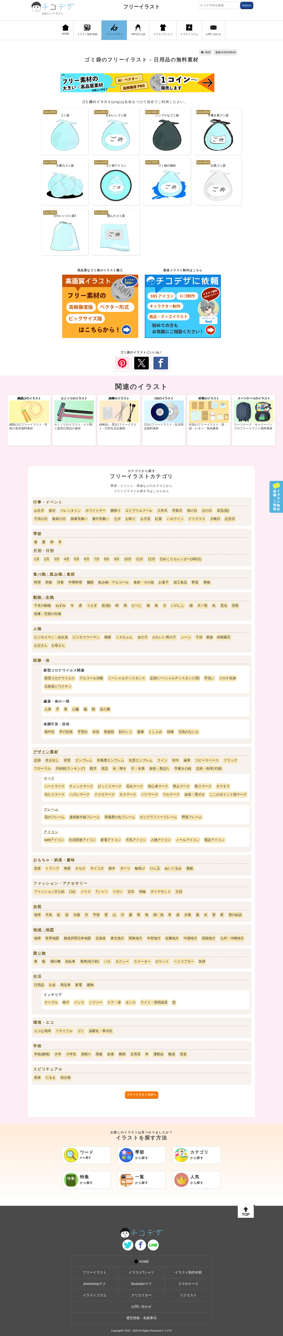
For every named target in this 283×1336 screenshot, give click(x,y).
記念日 (230, 519)
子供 (199, 637)
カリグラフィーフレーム (158, 817)
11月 (139, 559)
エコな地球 (42, 1031)
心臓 (75, 709)
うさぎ (92, 605)
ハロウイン (175, 519)
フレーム (51, 809)
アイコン (51, 832)
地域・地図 (43, 930)
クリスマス (196, 519)
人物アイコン (161, 840)
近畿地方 (172, 938)
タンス (131, 1002)
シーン (186, 637)
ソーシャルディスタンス (126, 678)
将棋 (67, 868)
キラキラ (223, 786)
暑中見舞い (100, 519)
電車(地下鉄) (89, 961)
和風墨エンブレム (110, 760)
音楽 (37, 868)
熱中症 (49, 732)
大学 (58, 1054)
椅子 (66, 1002)
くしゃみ (155, 732)
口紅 (72, 891)
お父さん (41, 645)
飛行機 (55, 961)
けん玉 (155, 868)
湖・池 (158, 915)
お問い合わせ (213, 30)
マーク (49, 778)
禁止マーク (181, 786)
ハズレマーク (79, 794)
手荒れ (83, 732)
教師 (122, 1054)
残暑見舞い (79, 519)
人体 (47, 709)
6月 (86, 559)
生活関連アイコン (82, 840)
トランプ (52, 868)
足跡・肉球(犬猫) (209, 768)
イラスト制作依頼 (87, 30)
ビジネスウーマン (86, 637)
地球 (37, 915)
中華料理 (75, 582)
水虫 (95, 732)
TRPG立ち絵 (138, 30)
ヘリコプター (184, 961)
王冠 (178, 891)
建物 (90, 985)
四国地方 (208, 938)
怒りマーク (203, 786)
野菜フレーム (192, 817)
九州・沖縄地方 (232, 938)
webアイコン (54, 840)
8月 (106, 559)
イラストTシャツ (162, 30)
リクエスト (188, 1295)
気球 (202, 961)
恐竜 (235, 605)
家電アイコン (111, 840)
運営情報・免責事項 (141, 1318)
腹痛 (140, 732)
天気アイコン (136, 840)
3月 (56, 559)
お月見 (145, 519)
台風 (187, 915)
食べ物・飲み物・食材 (54, 574)
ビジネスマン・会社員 (51, 637)
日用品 (39, 985)
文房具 (135, 1054)
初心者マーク (158, 786)
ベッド (79, 1002)
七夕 (117, 519)
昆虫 (223, 605)
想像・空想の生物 (47, 614)
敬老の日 (59, 519)
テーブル (51, 1002)
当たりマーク (54, 794)
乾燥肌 (109, 732)
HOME (65, 29)
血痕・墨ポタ (195, 794)
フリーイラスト (141, 6)
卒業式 (177, 510)
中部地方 (154, 938)
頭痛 (170, 732)
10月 (127, 559)
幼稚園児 (223, 637)
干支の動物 (42, 605)
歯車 (187, 760)
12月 (151, 559)
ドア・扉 (114, 1002)
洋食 (60, 582)
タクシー (122, 961)
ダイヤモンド (160, 891)
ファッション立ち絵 (49, 891)
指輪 (142, 891)
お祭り (130, 519)
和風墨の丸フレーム (120, 817)
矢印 (175, 760)
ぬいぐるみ (173, 868)
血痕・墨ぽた (159, 768)
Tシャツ (102, 891)
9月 (116, 559)
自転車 (70, 961)
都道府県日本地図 (77, 938)
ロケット (162, 961)
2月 (46, 559)
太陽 (76, 915)
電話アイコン (214, 840)
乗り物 (39, 953)
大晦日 (215, 519)
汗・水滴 (138, 768)
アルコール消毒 (91, 678)
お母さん (58, 645)
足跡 (37, 760)
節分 (52, 510)
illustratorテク (141, 1284)
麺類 (90, 582)
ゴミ (80, 1031)
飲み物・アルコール (113, 582)
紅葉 (158, 519)
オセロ (80, 868)
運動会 (158, 1054)
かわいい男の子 (164, 637)
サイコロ (97, 868)
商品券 (65, 985)
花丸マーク (134, 786)
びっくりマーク (110, 786)
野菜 (195, 582)
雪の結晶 (235, 915)
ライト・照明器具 (154, 1002)
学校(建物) (42, 1054)
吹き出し (52, 760)
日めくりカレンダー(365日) (180, 559)
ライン (162, 760)
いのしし (178, 605)
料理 (37, 582)
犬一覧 (202, 605)
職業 (107, 637)
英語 (104, 768)
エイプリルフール (138, 510)
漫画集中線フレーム (84, 817)
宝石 (130, 891)
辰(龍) (106, 605)
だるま (50, 1077)
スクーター (142, 961)
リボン (118, 891)
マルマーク (171, 794)
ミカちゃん (124, 637)
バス (107, 961)
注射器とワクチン (57, 686)
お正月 (39, 510)
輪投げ (140, 868)
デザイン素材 (45, 752)
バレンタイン (70, 510)
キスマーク (127, 794)
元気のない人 (188, 732)
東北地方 (117, 938)
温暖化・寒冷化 (100, 1031)
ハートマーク (54, 786)
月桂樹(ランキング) (70, 768)
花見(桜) (223, 510)
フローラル (42, 768)
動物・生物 (43, 597)
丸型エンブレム (140, 760)
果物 (206, 582)
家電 (78, 985)
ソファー (96, 1002)
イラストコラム (189, 30)
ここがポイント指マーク (228, 794)
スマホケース (188, 1284)
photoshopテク (94, 1284)
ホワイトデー (95, 510)
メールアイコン (188, 840)
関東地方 (135, 938)
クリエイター (141, 1295)
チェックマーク (81, 786)
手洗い (209, 678)
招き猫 (65, 1077)
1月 (36, 559)
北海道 (101, 938)
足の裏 (105, 709)
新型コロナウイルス (59, 678)
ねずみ (61, 605)
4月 (66, 559)
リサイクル (64, 1031)
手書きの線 (182, 768)
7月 (96, 559)
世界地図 (52, 938)
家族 (209, 637)
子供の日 (41, 519)
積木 (111, 868)
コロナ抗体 (227, 678)
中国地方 (190, 938)
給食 (110, 1054)
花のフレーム (54, 817)
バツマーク (149, 794)
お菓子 (164, 582)
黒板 (99, 1054)
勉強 (171, 1054)
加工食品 (180, 582)
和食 (48, 582)
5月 (76, 559)
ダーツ (125, 868)
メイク (86, 891)
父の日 (207, 510)
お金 (52, 985)
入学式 (162, 510)
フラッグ (230, 760)
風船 (189, 868)
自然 (37, 907)
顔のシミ (125, 732)
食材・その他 (144, 582)
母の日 (192, 510)
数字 (93, 768)
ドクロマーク (104, 794)
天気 (48, 915)
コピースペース (207, 760)
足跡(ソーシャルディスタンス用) (175, 678)
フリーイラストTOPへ (141, 1094)
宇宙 (96, 915)
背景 (67, 760)
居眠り (86, 1054)
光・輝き (119, 768)
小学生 (71, 1054)
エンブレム (83, 760)
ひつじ (137, 605)
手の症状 (66, 732)
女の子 (143, 637)
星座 (37, 1077)
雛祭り (116, 510)
